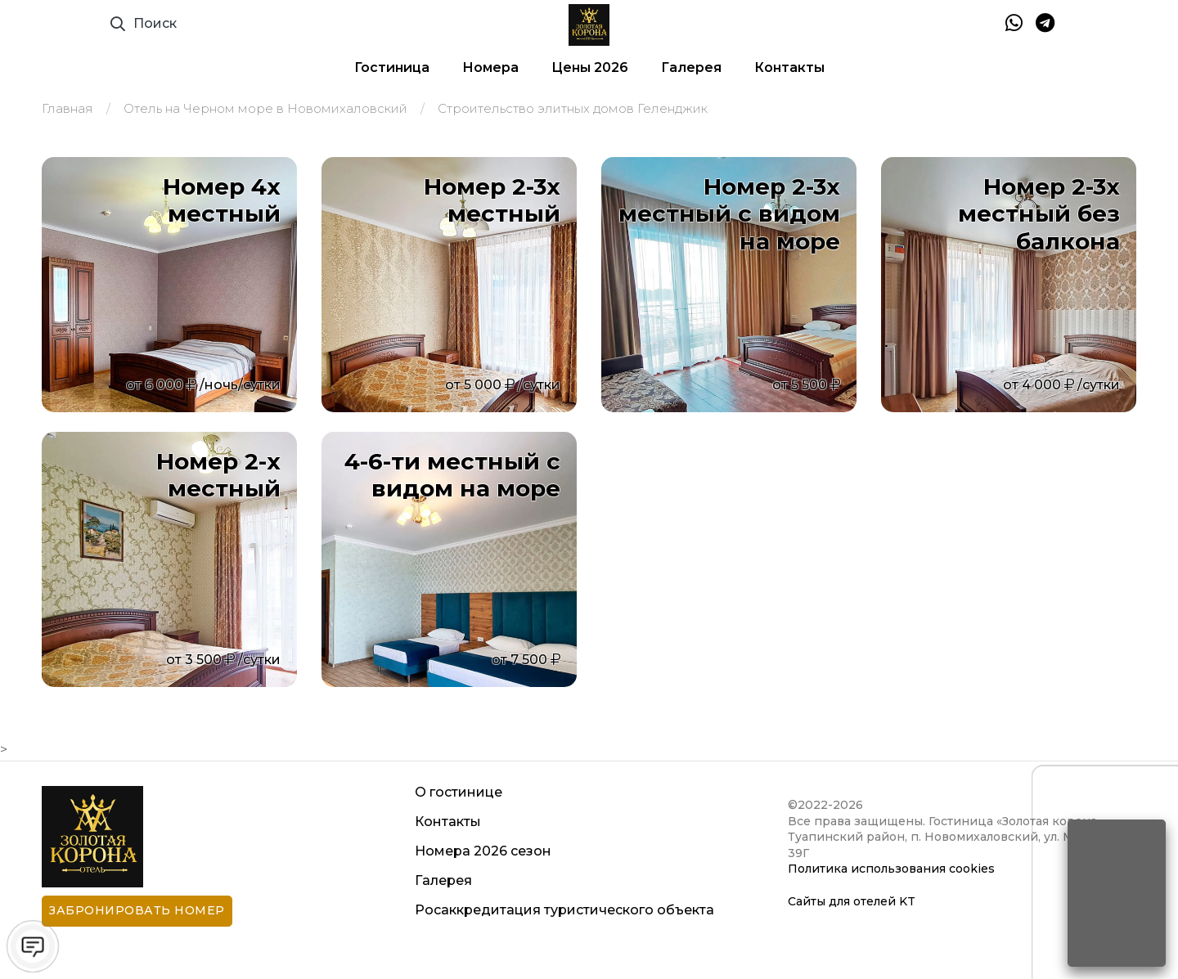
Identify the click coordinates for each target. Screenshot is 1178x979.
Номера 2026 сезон (483, 851)
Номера (490, 67)
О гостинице (458, 792)
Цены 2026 (589, 67)
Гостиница (391, 67)
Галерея (691, 67)
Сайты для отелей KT (851, 901)
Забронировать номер (137, 910)
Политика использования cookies (891, 868)
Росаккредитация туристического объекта (564, 910)
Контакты (789, 67)
